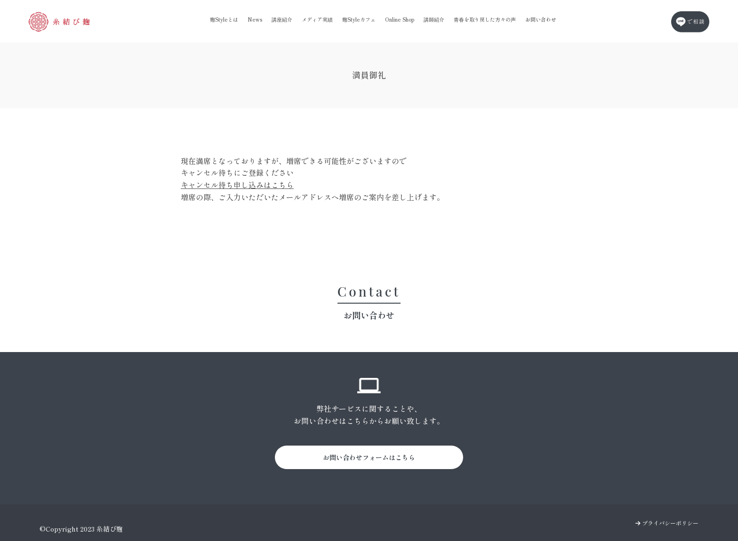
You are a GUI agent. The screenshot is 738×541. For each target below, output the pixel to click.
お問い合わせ (540, 19)
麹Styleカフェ (359, 19)
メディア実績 (317, 19)
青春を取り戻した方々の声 (485, 19)
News (255, 19)
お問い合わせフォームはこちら (369, 457)
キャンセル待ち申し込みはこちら (237, 184)
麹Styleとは (224, 19)
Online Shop (399, 19)
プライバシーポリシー (666, 523)
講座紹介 (282, 19)
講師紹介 (434, 19)
